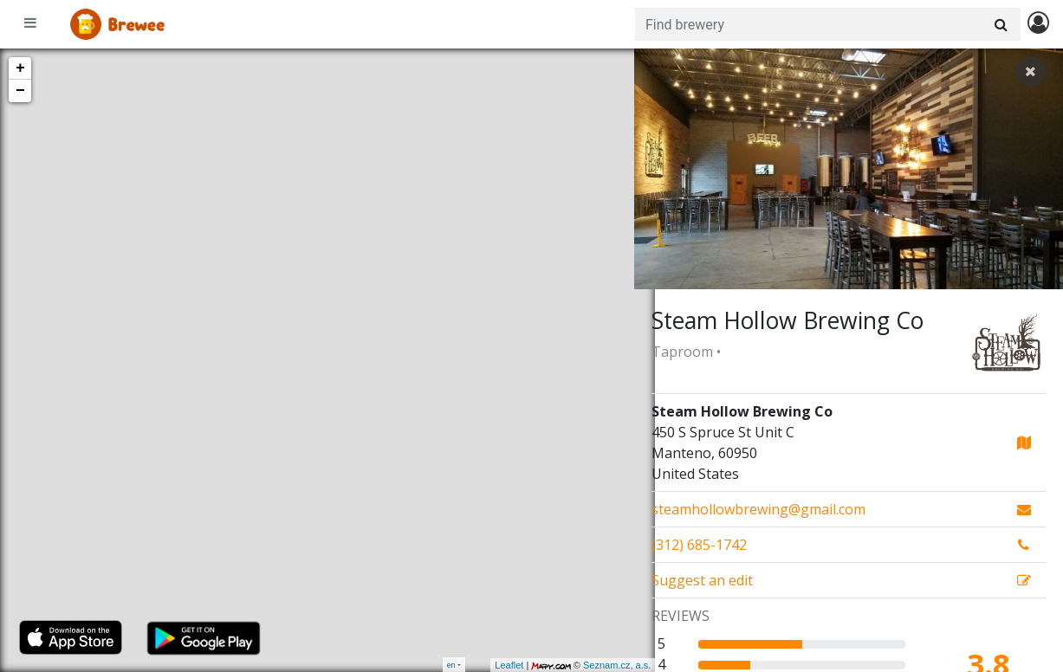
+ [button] (20, 68)
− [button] (20, 91)
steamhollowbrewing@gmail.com (758, 509)
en (451, 664)
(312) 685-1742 (699, 544)
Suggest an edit (702, 580)
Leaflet (488, 665)
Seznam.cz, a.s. (596, 665)
